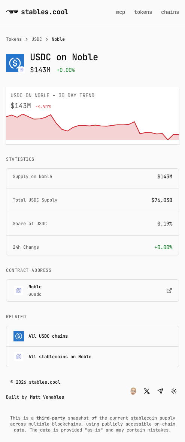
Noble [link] (58, 39)
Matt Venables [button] (47, 397)
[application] (92, 127)
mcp (120, 12)
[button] (133, 391)
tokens (143, 12)
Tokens (14, 39)
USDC (36, 39)
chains (170, 12)
